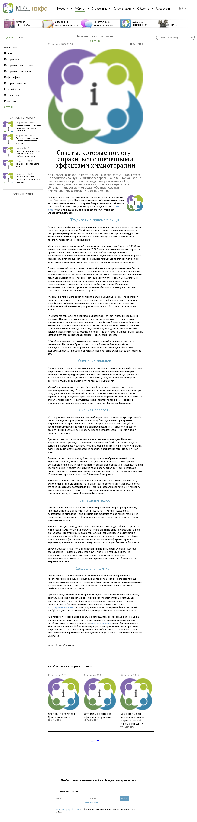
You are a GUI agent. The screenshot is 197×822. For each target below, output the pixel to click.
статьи (8, 107)
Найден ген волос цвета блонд (27, 164)
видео (8, 53)
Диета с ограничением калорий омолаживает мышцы (27, 139)
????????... (95, 740)
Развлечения (163, 8)
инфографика (12, 77)
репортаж (10, 101)
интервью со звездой (17, 71)
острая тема (11, 95)
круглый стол (12, 89)
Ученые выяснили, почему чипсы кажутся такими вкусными (28, 126)
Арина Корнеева (64, 645)
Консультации (122, 8)
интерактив (11, 59)
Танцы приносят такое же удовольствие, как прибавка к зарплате (28, 152)
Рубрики (80, 8)
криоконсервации (101, 623)
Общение (143, 8)
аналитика (10, 47)
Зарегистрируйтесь (67, 809)
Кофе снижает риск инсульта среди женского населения (28, 178)
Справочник (99, 8)
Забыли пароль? (92, 802)
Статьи (86, 666)
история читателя (15, 83)
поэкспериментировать (61, 607)
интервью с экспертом (18, 65)
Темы (20, 37)
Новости (62, 8)
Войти (182, 8)
